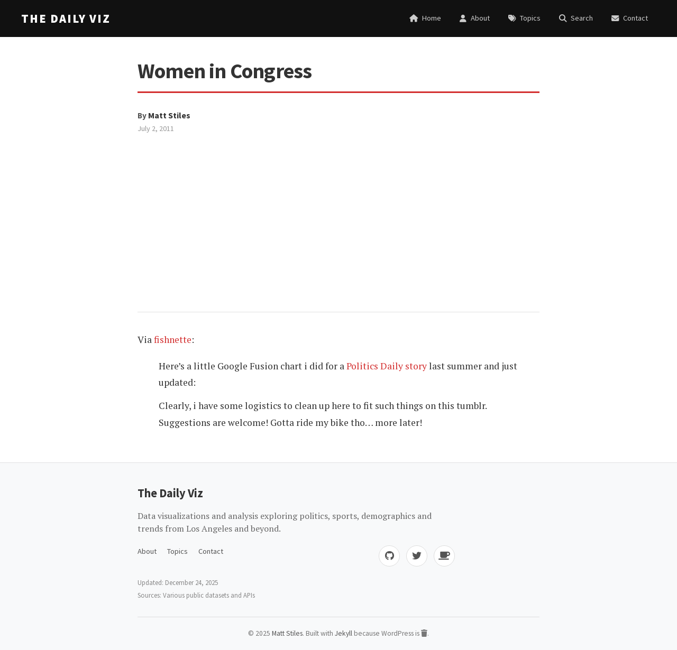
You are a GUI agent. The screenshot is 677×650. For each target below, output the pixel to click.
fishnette (172, 339)
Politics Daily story (386, 366)
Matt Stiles (169, 115)
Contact (210, 551)
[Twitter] (416, 556)
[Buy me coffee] (444, 556)
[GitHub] (389, 556)
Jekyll (343, 633)
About (147, 551)
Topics (177, 551)
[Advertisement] (338, 214)
